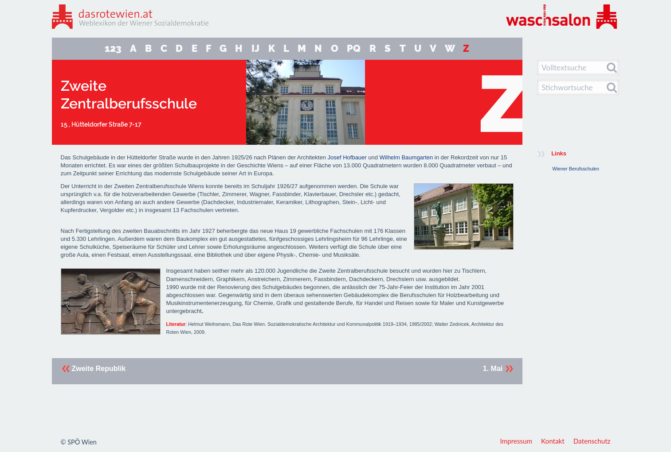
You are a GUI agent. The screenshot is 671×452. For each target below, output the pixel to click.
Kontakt (553, 441)
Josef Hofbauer (347, 157)
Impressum (516, 441)
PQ (354, 48)
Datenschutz (592, 441)
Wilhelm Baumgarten (406, 157)
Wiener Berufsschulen (576, 168)
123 (113, 48)
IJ (255, 48)
